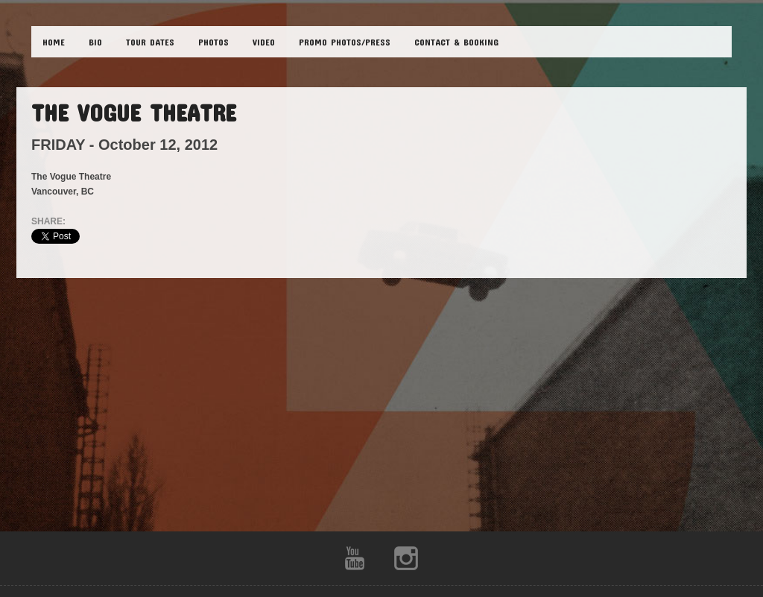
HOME (53, 42)
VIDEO (264, 42)
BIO (95, 42)
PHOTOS (213, 42)
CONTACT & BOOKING (456, 42)
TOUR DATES (150, 42)
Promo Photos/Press (344, 42)
